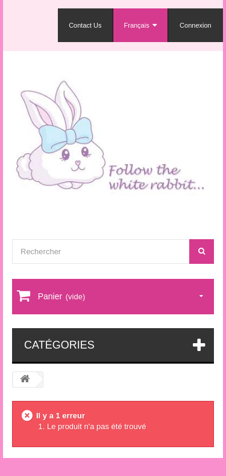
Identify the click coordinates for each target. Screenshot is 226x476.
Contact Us (85, 25)
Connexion (196, 25)
